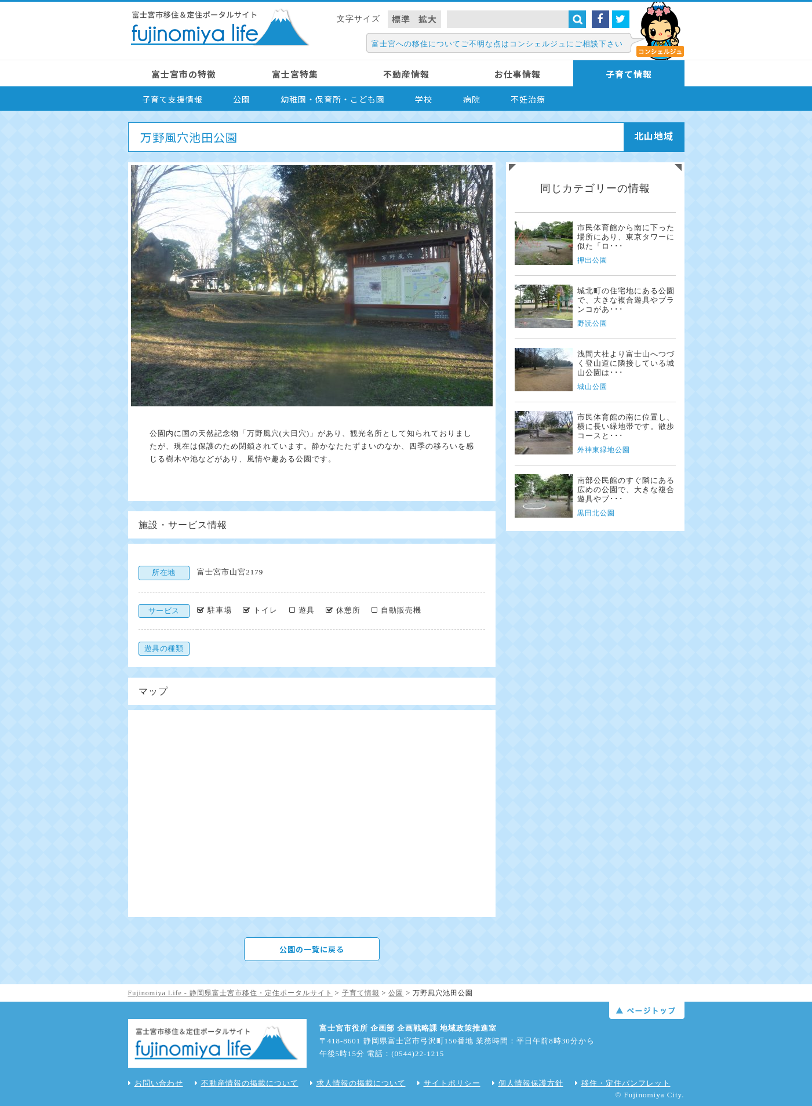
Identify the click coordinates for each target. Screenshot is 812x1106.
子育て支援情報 (172, 99)
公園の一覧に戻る (311, 949)
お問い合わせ (155, 1083)
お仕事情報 (517, 74)
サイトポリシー (448, 1083)
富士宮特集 (295, 74)
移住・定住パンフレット (623, 1083)
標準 (401, 19)
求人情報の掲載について (358, 1083)
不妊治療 (528, 99)
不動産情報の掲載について (246, 1083)
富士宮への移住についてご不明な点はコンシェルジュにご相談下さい (497, 43)
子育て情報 (629, 74)
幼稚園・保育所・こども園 (333, 99)
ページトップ (646, 1010)
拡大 (427, 19)
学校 (423, 99)
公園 (241, 99)
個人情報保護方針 (527, 1083)
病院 (471, 99)
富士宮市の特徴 (183, 74)
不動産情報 (406, 74)
